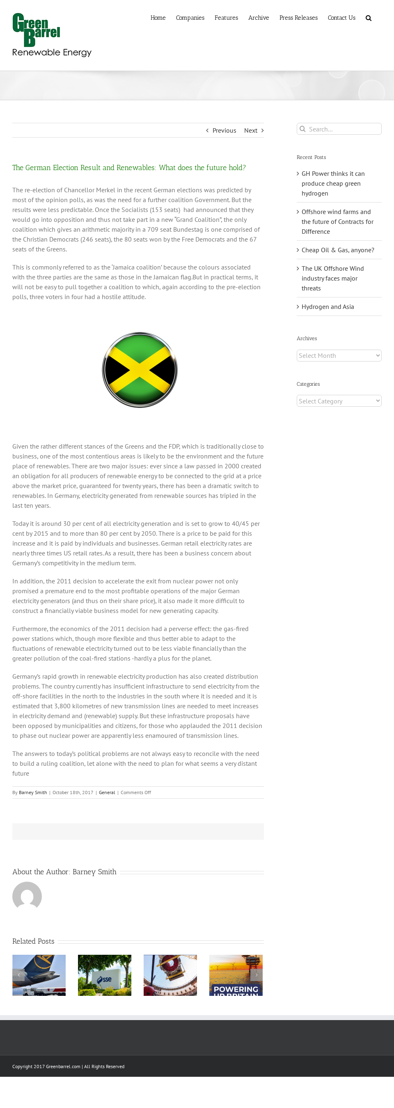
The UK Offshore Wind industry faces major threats (333, 278)
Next (250, 130)
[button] (368, 17)
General (107, 792)
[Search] (303, 129)
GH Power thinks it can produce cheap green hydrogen (333, 183)
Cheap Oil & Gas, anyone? (338, 250)
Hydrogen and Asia (328, 306)
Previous (224, 130)
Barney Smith (33, 792)
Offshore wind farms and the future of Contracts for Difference (337, 221)
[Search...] (339, 129)
